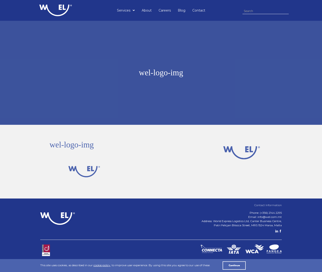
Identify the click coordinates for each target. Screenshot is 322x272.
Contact (198, 10)
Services (126, 10)
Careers (165, 10)
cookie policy (101, 265)
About (147, 10)
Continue (234, 265)
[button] (125, 10)
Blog (181, 10)
